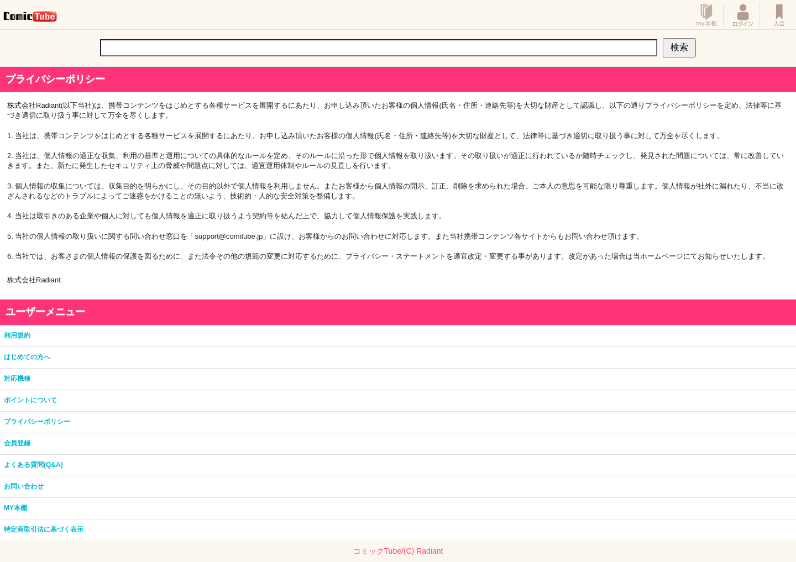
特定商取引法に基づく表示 (43, 529)
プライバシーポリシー (37, 422)
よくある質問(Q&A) (33, 465)
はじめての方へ (27, 357)
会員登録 (17, 443)
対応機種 (17, 378)
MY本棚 (15, 508)
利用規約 (17, 335)
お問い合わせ (24, 486)
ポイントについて (30, 400)
